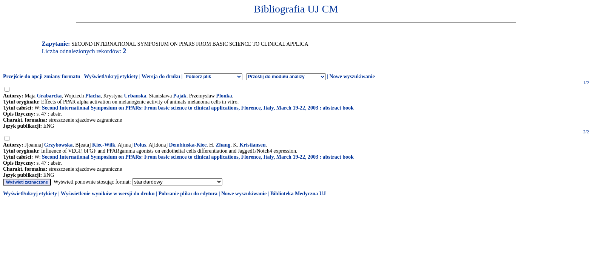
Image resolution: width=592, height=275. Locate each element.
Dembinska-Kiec (188, 145)
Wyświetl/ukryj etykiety (111, 76)
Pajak (180, 96)
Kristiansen (252, 145)
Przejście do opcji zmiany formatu (41, 76)
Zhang (223, 145)
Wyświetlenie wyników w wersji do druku (108, 193)
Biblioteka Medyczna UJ (298, 193)
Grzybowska (58, 145)
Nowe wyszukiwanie (352, 76)
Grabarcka (49, 96)
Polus (140, 145)
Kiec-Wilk (103, 145)
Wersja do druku (161, 76)
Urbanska (135, 96)
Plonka (224, 96)
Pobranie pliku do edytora (187, 193)
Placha (92, 96)
